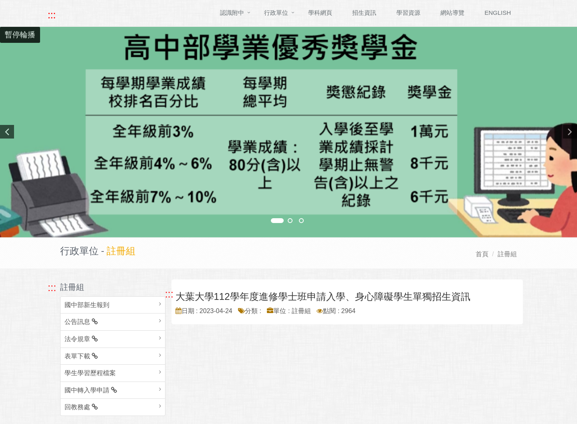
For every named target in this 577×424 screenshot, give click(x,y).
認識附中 (232, 12)
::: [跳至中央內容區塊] (169, 293)
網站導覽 (452, 12)
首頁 (482, 254)
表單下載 (81, 356)
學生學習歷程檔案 (90, 373)
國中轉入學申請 (91, 390)
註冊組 (507, 254)
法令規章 (81, 339)
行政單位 (276, 12)
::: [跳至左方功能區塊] (52, 287)
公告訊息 (81, 321)
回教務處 (81, 407)
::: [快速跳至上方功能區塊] (52, 15)
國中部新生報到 (87, 304)
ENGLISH (497, 12)
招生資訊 (364, 12)
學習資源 (408, 12)
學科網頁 (320, 12)
